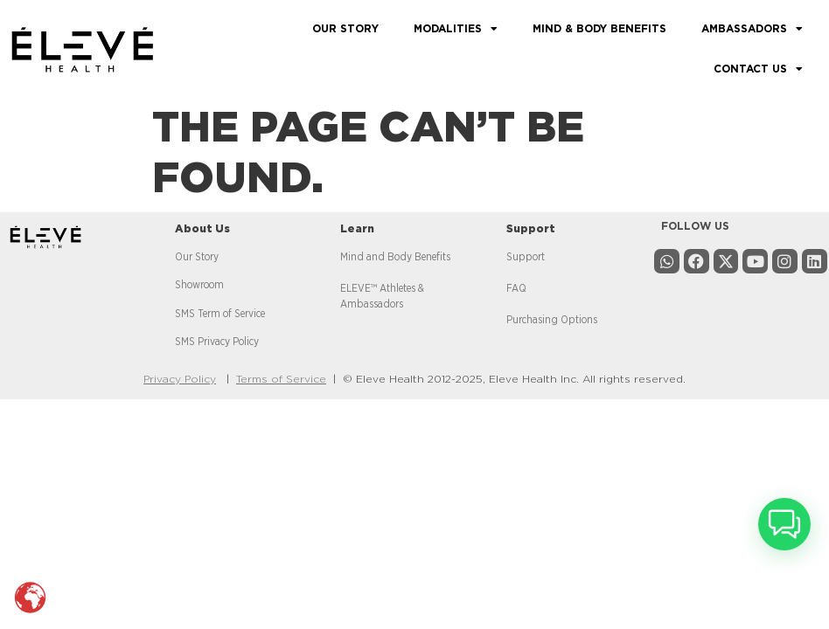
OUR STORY (345, 29)
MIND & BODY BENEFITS (599, 29)
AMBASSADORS (752, 29)
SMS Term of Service (220, 313)
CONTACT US (758, 69)
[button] (784, 524)
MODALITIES (456, 29)
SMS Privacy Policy (217, 341)
